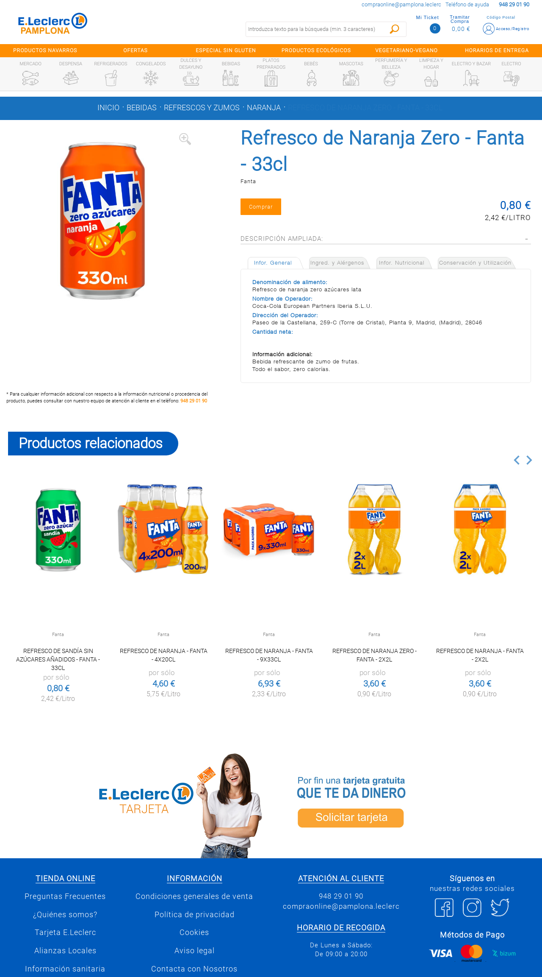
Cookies (194, 932)
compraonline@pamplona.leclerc (401, 4)
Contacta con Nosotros (194, 969)
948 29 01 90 (193, 401)
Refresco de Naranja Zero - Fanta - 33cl (365, 107)
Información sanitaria (65, 969)
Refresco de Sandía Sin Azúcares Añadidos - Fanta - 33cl (58, 659)
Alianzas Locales (65, 950)
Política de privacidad (195, 914)
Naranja (264, 107)
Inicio (108, 107)
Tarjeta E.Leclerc (65, 932)
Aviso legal (194, 950)
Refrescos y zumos (202, 107)
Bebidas (142, 107)
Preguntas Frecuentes (65, 896)
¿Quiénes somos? (65, 914)
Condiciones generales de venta (194, 896)
